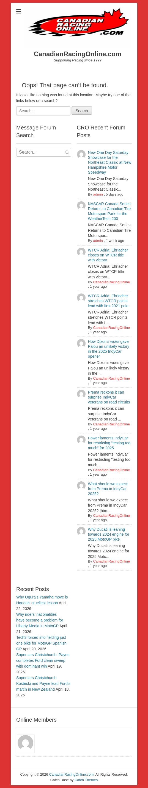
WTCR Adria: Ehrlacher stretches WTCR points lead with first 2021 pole (108, 301)
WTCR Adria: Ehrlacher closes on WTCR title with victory (108, 255)
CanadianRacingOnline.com (78, 54)
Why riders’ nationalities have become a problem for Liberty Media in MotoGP (39, 620)
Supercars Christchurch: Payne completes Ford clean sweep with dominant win (43, 660)
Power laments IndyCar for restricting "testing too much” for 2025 (109, 443)
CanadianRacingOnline (111, 282)
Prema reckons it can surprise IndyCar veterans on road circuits (109, 397)
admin (98, 194)
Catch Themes (86, 780)
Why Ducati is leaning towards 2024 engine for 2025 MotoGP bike (108, 534)
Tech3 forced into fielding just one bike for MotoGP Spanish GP (41, 643)
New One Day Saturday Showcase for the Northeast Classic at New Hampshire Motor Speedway (109, 162)
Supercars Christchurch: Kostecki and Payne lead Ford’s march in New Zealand (43, 683)
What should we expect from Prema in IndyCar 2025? (108, 489)
